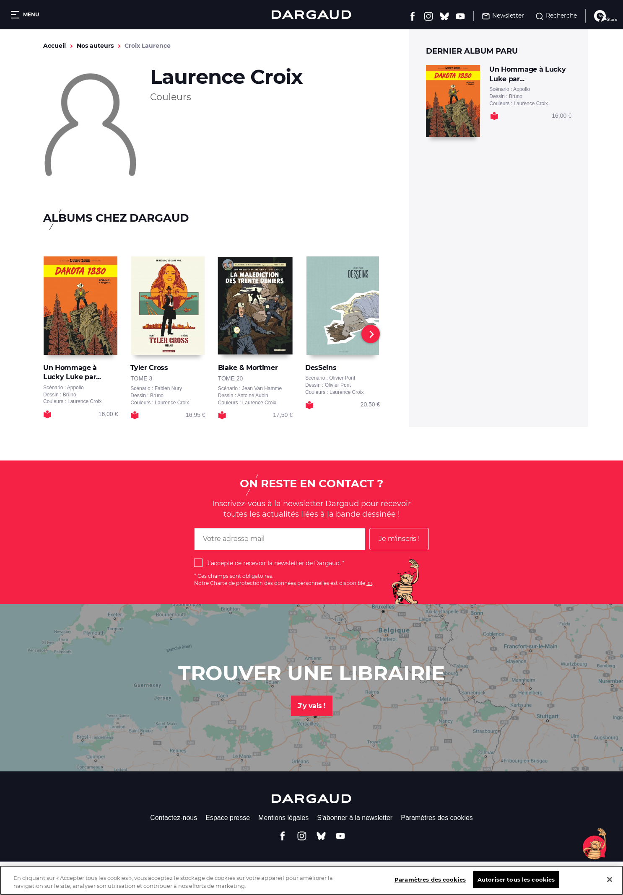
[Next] (370, 334)
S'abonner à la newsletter (354, 817)
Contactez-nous (173, 817)
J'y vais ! (312, 706)
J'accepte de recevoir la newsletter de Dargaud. (273, 563)
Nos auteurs (95, 45)
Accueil (54, 45)
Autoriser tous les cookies (516, 885)
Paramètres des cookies (437, 817)
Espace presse (227, 817)
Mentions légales (283, 817)
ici (369, 583)
